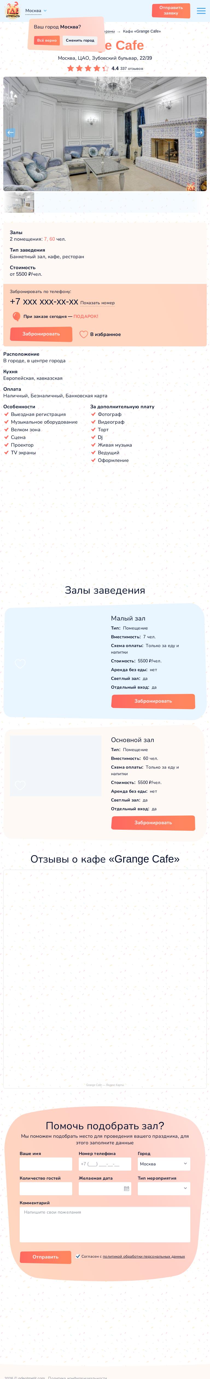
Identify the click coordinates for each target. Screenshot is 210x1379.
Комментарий (35, 1202)
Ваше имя (30, 1153)
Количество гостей (40, 1178)
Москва (33, 10)
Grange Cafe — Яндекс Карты (105, 1085)
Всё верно (47, 40)
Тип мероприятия (157, 1178)
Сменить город (80, 40)
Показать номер (97, 302)
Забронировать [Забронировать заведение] (41, 334)
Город (144, 1153)
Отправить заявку (171, 10)
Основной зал (132, 739)
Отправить (46, 1257)
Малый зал (128, 618)
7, (46, 239)
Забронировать (153, 701)
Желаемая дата (96, 1178)
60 (52, 239)
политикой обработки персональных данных (144, 1256)
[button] (10, 133)
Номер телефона (97, 1153)
